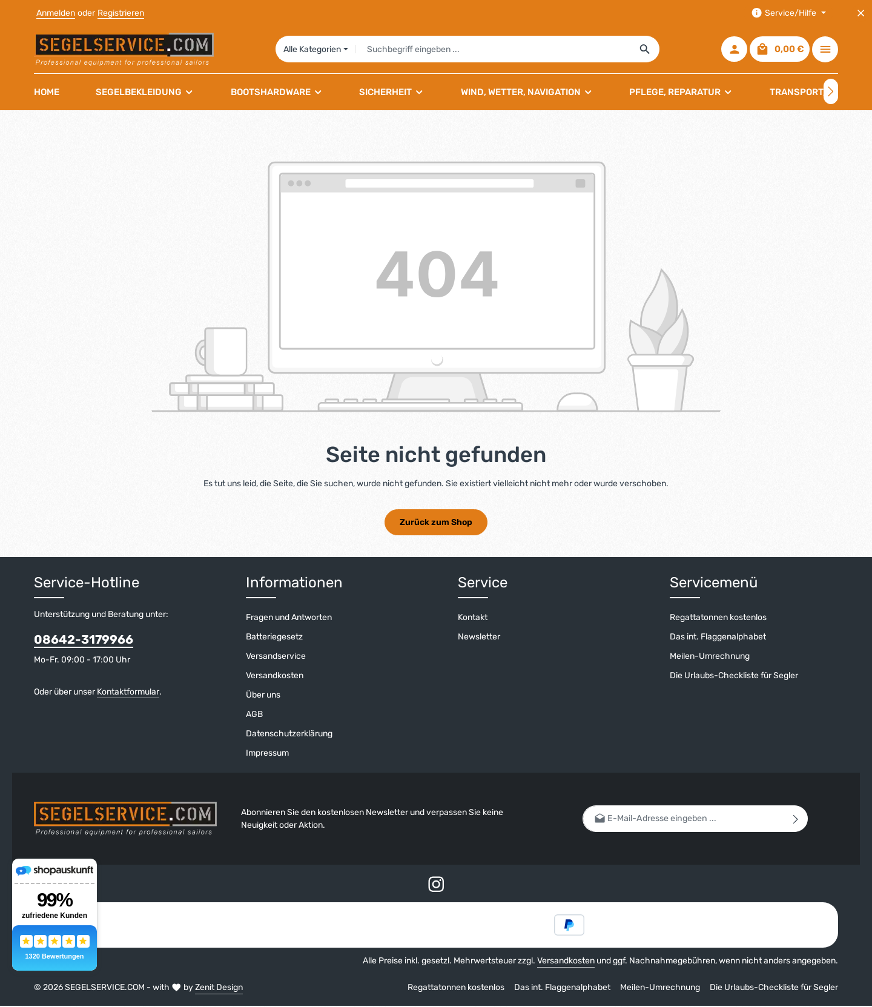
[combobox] (493, 49)
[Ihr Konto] (734, 50)
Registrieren (120, 13)
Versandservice (276, 657)
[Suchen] (646, 49)
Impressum (267, 753)
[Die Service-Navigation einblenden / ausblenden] (788, 13)
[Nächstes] (831, 92)
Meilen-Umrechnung (710, 657)
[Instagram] (436, 887)
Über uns (263, 695)
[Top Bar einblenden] (825, 50)
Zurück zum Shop (436, 523)
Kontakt (472, 618)
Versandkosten (274, 676)
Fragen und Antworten (289, 618)
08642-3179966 (83, 640)
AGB (254, 715)
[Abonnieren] (796, 820)
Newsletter (479, 637)
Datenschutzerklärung (289, 734)
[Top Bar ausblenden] (861, 13)
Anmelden (55, 13)
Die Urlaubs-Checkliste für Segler (734, 676)
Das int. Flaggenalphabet (718, 637)
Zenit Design (219, 988)
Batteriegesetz (274, 637)
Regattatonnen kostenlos (718, 618)
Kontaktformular (128, 692)
